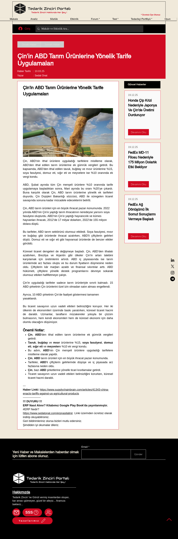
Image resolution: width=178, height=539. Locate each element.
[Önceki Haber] (29, 44)
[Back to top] (169, 519)
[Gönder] (138, 454)
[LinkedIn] (172, 260)
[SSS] (32, 512)
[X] (172, 266)
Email (84, 447)
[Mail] (16, 512)
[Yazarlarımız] (32, 520)
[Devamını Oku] (138, 132)
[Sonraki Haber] (52, 44)
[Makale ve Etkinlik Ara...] (89, 28)
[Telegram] (172, 279)
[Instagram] (172, 272)
